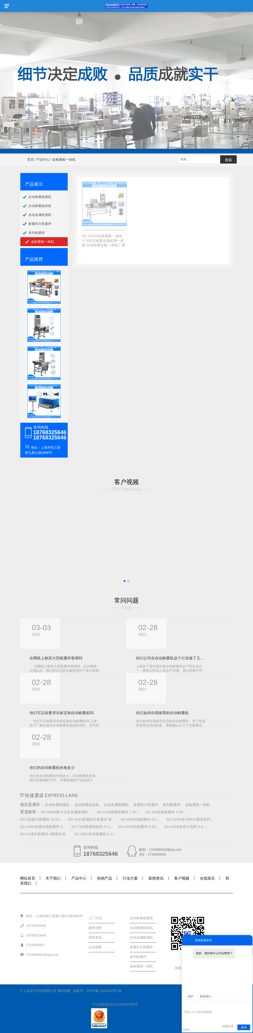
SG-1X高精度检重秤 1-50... (118, 812)
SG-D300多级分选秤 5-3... (185, 827)
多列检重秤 (36, 233)
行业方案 (130, 878)
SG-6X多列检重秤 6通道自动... (44, 834)
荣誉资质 (95, 937)
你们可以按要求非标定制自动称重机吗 (62, 713)
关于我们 (53, 878)
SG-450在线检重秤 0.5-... (140, 819)
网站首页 (27, 878)
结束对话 (227, 1026)
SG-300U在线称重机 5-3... (94, 834)
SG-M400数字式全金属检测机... (66, 812)
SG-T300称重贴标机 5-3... (91, 827)
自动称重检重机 (39, 197)
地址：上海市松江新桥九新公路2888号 (51, 916)
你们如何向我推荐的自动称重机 (162, 713)
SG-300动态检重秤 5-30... (138, 827)
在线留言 (207, 878)
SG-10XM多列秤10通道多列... (189, 819)
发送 (244, 1027)
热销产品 (104, 878)
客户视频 (126, 482)
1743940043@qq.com (39, 954)
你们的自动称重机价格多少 (52, 768)
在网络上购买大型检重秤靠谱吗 (56, 658)
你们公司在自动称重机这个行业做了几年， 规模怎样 (171, 658)
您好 (190, 996)
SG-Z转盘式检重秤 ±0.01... (41, 819)
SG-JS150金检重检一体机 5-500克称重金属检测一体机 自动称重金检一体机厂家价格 (103, 243)
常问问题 (126, 600)
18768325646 (33, 925)
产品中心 (43, 159)
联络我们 (205, 996)
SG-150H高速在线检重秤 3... (43, 827)
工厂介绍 (95, 918)
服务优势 (95, 928)
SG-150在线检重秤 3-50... (165, 812)
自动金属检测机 (39, 215)
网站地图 (64, 991)
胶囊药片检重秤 (39, 224)
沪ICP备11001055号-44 (104, 991)
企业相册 (95, 947)
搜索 (228, 160)
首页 (30, 159)
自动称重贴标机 (39, 206)
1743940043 (32, 945)
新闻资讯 (156, 878)
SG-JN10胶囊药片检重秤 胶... (91, 819)
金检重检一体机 (42, 242)
